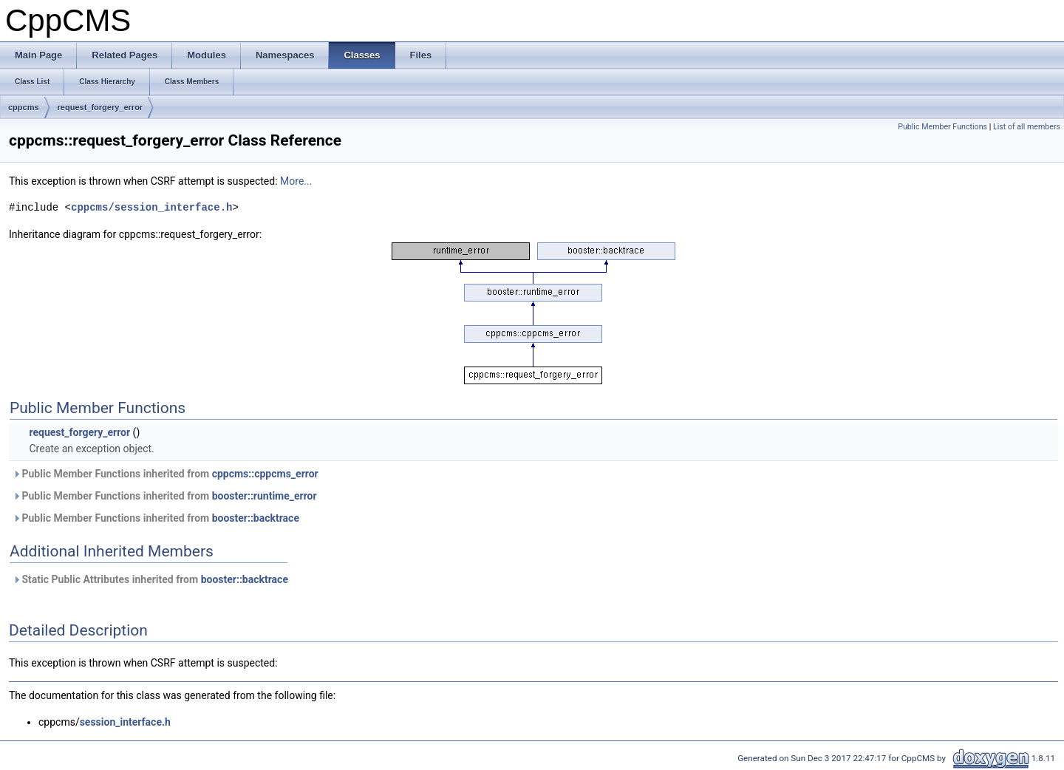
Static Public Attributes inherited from (150, 579)
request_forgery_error (100, 107)
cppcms (23, 107)
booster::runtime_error (264, 496)
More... (296, 181)
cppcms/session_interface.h (151, 207)
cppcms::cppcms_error (265, 474)
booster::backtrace (255, 518)
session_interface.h (125, 722)
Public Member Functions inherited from (165, 474)
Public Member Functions (942, 127)
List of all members (1026, 127)
